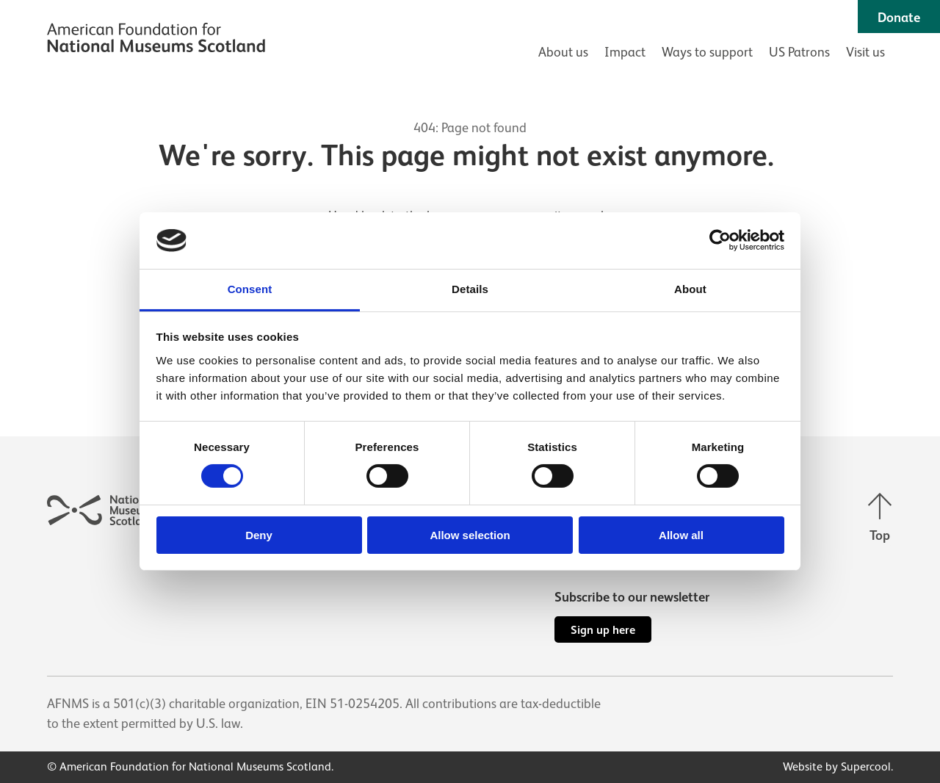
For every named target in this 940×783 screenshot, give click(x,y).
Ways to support (707, 52)
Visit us (865, 52)
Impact (625, 52)
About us (563, 52)
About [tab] (690, 289)
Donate (899, 17)
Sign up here (603, 630)
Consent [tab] (250, 289)
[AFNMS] (156, 40)
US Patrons (799, 52)
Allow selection (470, 535)
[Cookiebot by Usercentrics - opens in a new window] (720, 240)
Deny (258, 535)
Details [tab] (470, 289)
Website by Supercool (837, 766)
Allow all (681, 535)
